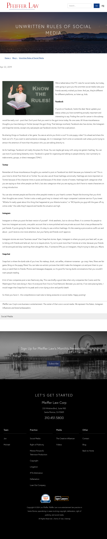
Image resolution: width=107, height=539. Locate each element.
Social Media (35, 438)
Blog (84, 444)
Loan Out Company (38, 485)
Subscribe (53, 363)
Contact (85, 438)
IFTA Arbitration (36, 473)
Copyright (34, 460)
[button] (102, 6)
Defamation (34, 479)
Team (6, 429)
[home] (23, 6)
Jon (5, 438)
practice (33, 429)
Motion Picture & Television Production (38, 452)
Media (59, 429)
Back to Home (88, 450)
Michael (7, 444)
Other (85, 429)
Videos (59, 444)
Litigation (34, 466)
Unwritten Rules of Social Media (31, 58)
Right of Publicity (37, 444)
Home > (8, 58)
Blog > (15, 58)
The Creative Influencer (65, 438)
